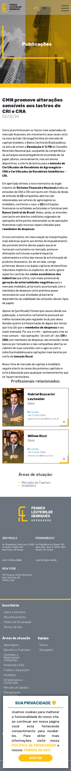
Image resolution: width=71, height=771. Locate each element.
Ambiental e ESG (14, 665)
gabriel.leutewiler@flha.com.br (43, 419)
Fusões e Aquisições (16, 670)
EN (44, 8)
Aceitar (35, 758)
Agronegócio (11, 645)
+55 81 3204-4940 (46, 560)
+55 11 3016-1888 (37, 415)
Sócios (43, 645)
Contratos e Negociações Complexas (12, 658)
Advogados (46, 650)
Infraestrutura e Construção (13, 681)
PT (36, 8)
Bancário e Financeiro (17, 650)
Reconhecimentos (15, 617)
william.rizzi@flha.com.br (40, 456)
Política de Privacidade (17, 622)
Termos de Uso (13, 627)
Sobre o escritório (15, 612)
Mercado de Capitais (36, 482)
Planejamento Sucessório (12, 694)
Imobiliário (29, 485)
